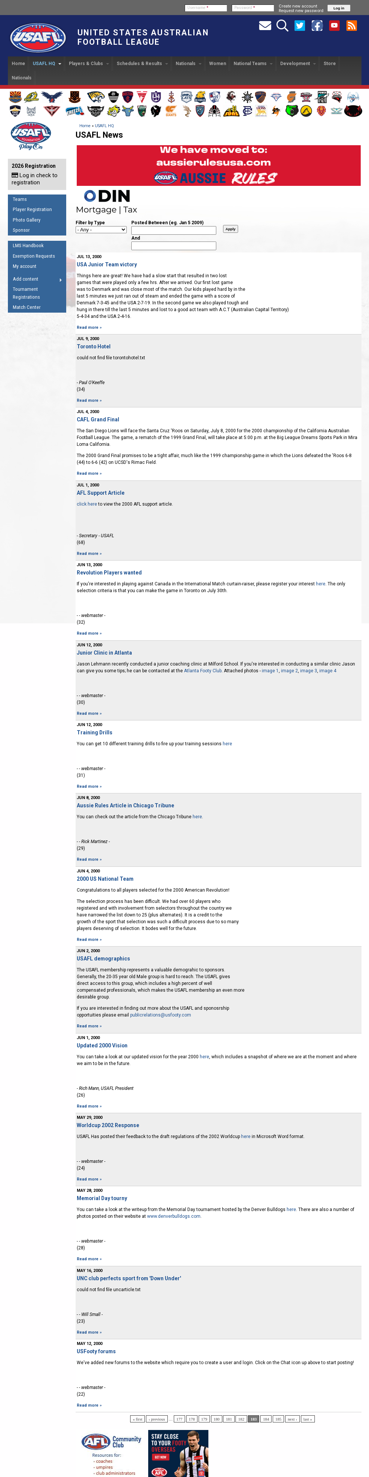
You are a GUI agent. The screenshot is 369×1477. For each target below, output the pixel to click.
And (135, 238)
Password (244, 8)
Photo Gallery (27, 220)
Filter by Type (90, 222)
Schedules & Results (142, 63)
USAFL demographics (103, 959)
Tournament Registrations (26, 293)
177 (179, 1419)
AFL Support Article (101, 493)
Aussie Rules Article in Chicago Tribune (125, 805)
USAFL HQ (47, 63)
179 (204, 1419)
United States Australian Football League (143, 37)
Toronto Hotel (94, 346)
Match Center (27, 307)
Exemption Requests (34, 256)
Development (298, 63)
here (320, 584)
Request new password (301, 10)
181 (229, 1419)
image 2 (289, 670)
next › (292, 1419)
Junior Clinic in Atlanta (104, 653)
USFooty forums (96, 1351)
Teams (20, 199)
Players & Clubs (89, 63)
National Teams (253, 63)
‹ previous (157, 1419)
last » (308, 1419)
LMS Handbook (28, 245)
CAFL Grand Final (98, 419)
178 (192, 1419)
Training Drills (94, 732)
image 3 (308, 670)
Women (217, 63)
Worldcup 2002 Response (108, 1125)
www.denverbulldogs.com (173, 1216)
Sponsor (21, 230)
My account (24, 266)
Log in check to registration (35, 179)
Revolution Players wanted (109, 573)
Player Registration (32, 209)
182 (241, 1419)
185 (278, 1419)
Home (18, 63)
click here (87, 504)
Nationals (189, 63)
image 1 (270, 670)
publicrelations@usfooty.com (160, 1015)
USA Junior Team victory (107, 264)
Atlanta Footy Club (203, 670)
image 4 (327, 670)
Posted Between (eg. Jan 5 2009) (167, 222)
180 (217, 1419)
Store (329, 63)
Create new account (298, 6)
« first (138, 1419)
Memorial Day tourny (102, 1198)
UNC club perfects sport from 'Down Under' (129, 1278)
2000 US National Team (105, 879)
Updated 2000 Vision (102, 1045)
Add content (35, 280)
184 (266, 1419)
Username (197, 8)
